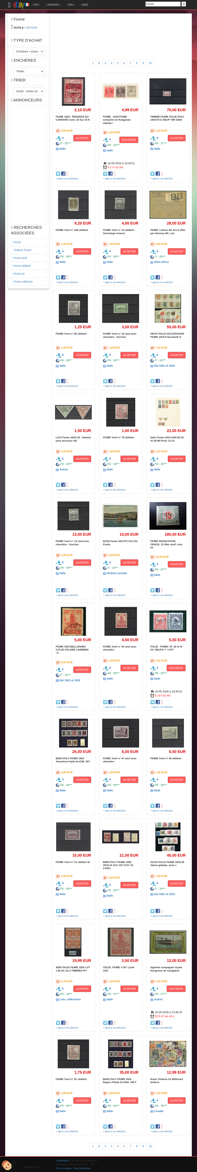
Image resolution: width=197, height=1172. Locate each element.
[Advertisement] (28, 164)
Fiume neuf (20, 257)
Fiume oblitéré (22, 265)
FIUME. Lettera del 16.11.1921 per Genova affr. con (167, 232)
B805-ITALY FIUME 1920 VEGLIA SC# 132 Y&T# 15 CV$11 (118, 865)
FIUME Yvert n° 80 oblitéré (71, 333)
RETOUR (31, 27)
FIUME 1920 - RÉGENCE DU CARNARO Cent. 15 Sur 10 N (73, 118)
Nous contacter (64, 1168)
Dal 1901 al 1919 (164, 365)
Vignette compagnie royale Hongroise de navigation (166, 969)
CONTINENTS (53, 5)
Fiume (17, 242)
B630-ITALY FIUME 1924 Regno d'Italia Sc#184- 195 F (119, 1081)
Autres (63, 469)
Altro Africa (161, 262)
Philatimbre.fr (63, 1160)
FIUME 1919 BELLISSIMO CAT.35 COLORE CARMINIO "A (72, 649)
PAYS (71, 5)
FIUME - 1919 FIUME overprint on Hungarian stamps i (117, 119)
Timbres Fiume (22, 250)
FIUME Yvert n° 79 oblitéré (118, 437)
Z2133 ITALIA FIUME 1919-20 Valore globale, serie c (167, 864)
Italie (62, 148)
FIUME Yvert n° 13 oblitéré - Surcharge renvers (119, 232)
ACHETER (82, 138)
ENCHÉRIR (129, 139)
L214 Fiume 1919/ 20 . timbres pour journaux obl (73, 439)
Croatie (158, 1111)
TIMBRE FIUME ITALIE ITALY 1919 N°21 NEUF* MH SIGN (167, 118)
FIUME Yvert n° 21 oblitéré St (73, 862)
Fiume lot (19, 273)
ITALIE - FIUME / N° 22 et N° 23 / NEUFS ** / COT (166, 648)
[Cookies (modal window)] (6, 1165)
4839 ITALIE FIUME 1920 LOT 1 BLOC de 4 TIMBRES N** (73, 969)
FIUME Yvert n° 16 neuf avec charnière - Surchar (119, 335)
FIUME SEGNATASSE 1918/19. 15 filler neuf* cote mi (166, 544)
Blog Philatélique (82, 1168)
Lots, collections (70, 999)
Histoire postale (117, 573)
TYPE (36, 5)
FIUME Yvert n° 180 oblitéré (72, 230)
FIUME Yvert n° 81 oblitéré (71, 1079)
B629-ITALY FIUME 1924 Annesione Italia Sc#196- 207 (73, 760)
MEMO (84, 5)
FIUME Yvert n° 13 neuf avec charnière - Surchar (72, 543)
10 (150, 63)
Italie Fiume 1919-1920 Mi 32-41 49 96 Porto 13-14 (167, 439)
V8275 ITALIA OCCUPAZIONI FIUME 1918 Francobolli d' (167, 335)
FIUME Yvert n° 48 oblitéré (165, 758)
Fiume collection (23, 281)
